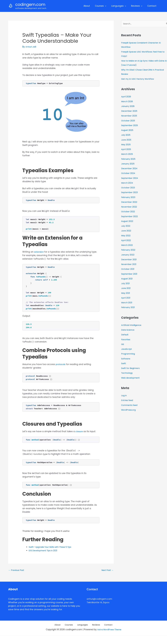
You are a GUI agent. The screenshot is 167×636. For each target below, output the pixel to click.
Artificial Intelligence (132, 325)
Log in (124, 395)
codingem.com (30, 4)
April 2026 (126, 96)
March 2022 (127, 245)
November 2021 (129, 264)
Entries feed (127, 400)
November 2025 (129, 115)
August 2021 (127, 278)
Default (125, 334)
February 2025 (128, 159)
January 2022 (128, 254)
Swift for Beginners (131, 368)
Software (126, 358)
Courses (103, 6)
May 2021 (126, 293)
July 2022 (126, 226)
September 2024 (130, 178)
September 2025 (130, 125)
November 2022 (129, 206)
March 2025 (127, 154)
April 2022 (126, 240)
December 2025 (129, 111)
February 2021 (128, 307)
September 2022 (130, 216)
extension (39, 251)
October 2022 (128, 211)
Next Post (107, 570)
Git (122, 344)
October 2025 (128, 120)
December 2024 (130, 168)
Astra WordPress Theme (109, 629)
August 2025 (128, 130)
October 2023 (128, 187)
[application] (107, 6)
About (90, 5)
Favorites (126, 339)
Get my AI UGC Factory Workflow (138, 79)
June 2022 (126, 230)
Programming (128, 354)
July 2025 (126, 135)
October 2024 (128, 173)
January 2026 (128, 106)
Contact (152, 5)
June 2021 (126, 288)
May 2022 (126, 235)
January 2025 (128, 163)
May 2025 (126, 144)
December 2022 (129, 202)
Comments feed (130, 405)
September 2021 (129, 273)
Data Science (128, 330)
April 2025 (126, 149)
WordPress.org (129, 410)
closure (79, 431)
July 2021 (126, 283)
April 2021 (126, 298)
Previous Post (16, 570)
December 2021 (129, 259)
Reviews (137, 6)
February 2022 (128, 250)
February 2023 (128, 197)
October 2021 (128, 269)
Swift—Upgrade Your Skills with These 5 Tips (52, 546)
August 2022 (128, 221)
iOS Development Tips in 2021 (44, 550)
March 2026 (127, 101)
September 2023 (130, 192)
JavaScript (127, 349)
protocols (61, 364)
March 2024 (127, 183)
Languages (120, 6)
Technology (127, 373)
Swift (123, 363)
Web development (131, 377)
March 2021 (127, 302)
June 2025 (126, 139)
